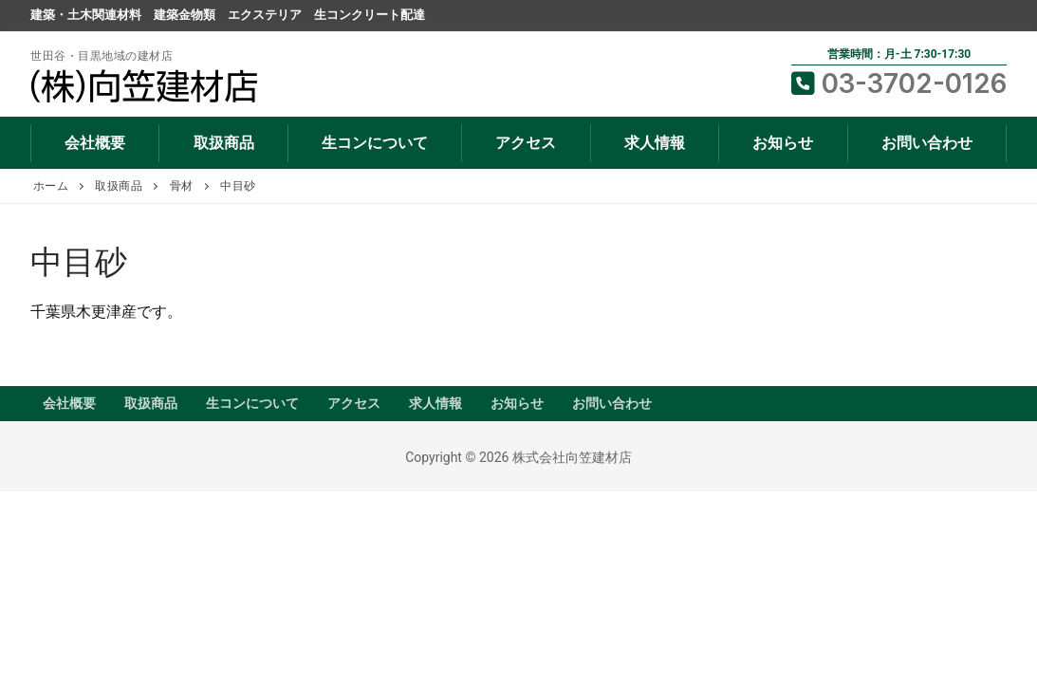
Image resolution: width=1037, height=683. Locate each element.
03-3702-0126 (899, 83)
